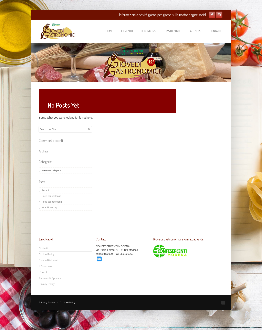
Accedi (45, 190)
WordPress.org (50, 207)
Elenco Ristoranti (48, 260)
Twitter (219, 15)
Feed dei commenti (52, 201)
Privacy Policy (47, 284)
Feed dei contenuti (51, 196)
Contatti (215, 31)
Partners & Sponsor (50, 278)
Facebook (212, 15)
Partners (195, 31)
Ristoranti (173, 31)
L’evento (127, 31)
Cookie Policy (46, 254)
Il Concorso (149, 31)
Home (109, 31)
